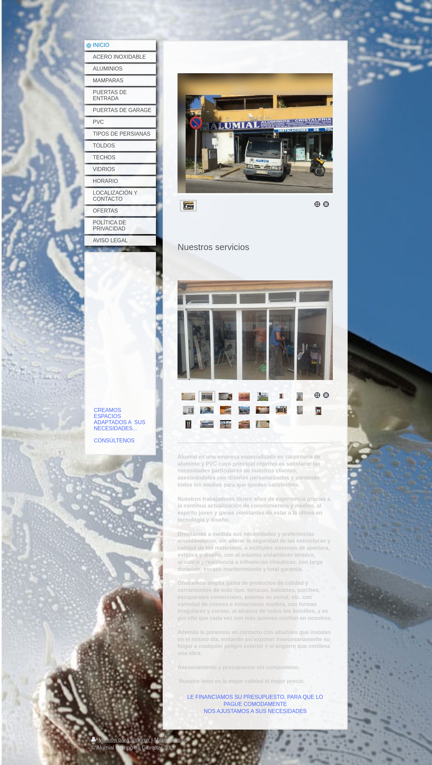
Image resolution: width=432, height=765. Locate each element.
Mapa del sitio (171, 740)
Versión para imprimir (121, 740)
